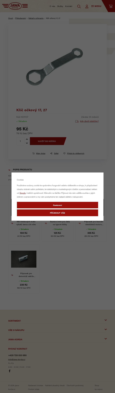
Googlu (23, 193)
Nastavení (57, 205)
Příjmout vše (57, 212)
